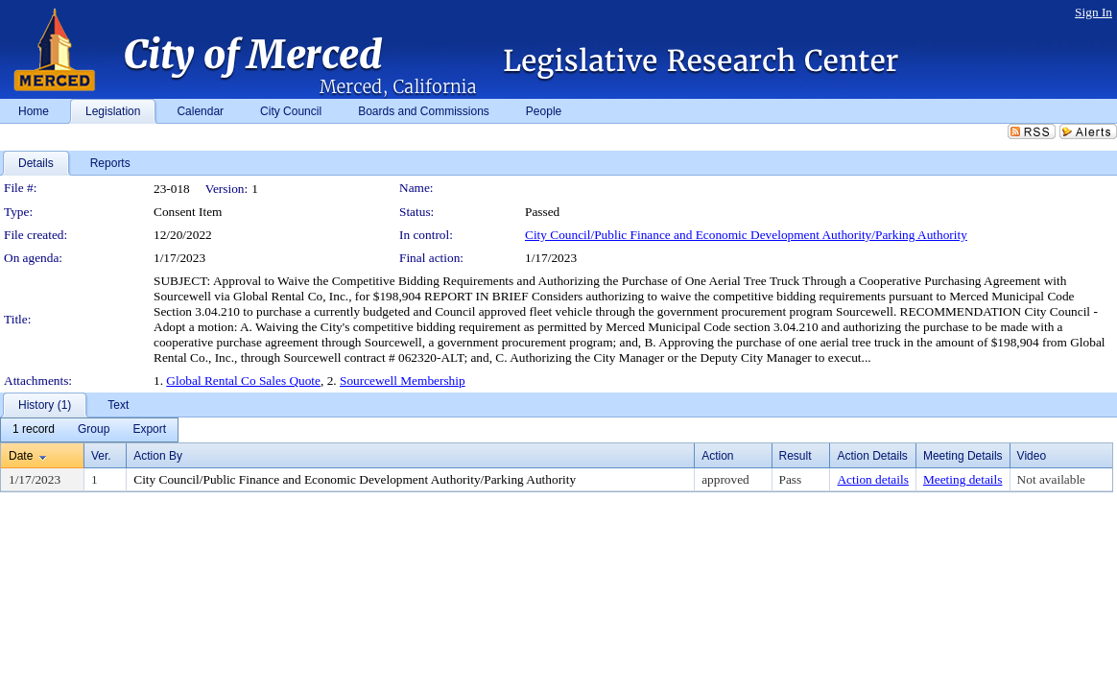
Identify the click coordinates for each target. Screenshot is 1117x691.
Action (717, 456)
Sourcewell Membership (402, 380)
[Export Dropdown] (149, 429)
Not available (1051, 479)
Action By (157, 456)
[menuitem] (33, 429)
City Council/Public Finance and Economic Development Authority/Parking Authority (746, 234)
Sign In (1093, 12)
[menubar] (89, 429)
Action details (872, 479)
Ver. (101, 456)
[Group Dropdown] (93, 429)
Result (795, 456)
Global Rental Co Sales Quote (243, 380)
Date (21, 456)
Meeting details (963, 479)
